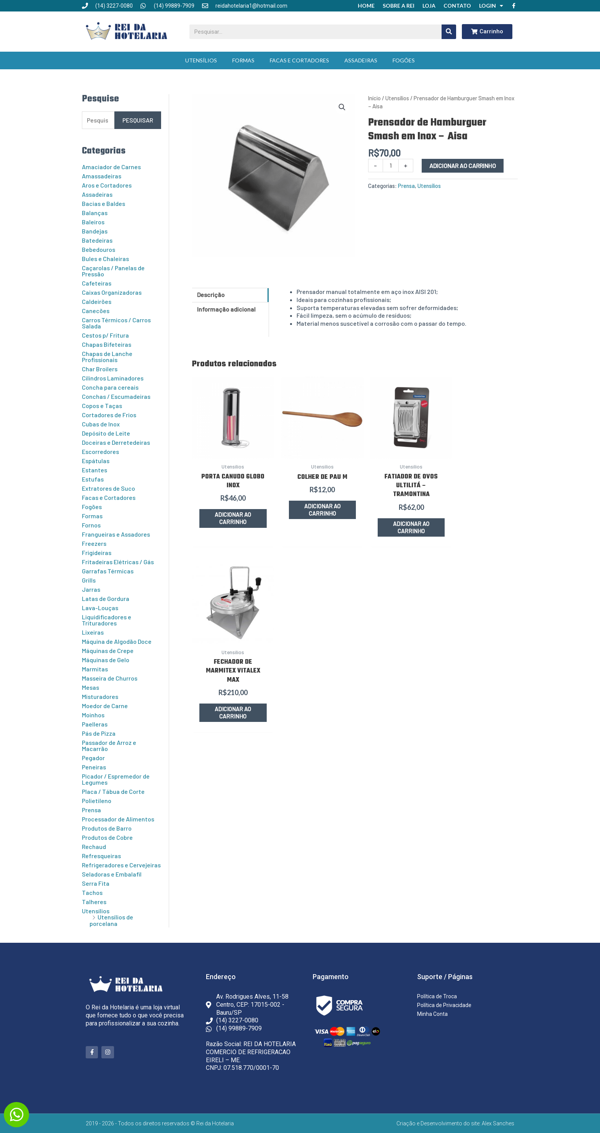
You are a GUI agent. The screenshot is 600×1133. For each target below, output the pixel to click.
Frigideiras (96, 552)
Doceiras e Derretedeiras (116, 442)
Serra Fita (95, 883)
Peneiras (94, 767)
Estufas (93, 479)
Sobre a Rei (398, 5)
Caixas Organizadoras (112, 292)
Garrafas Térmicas (108, 571)
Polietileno (96, 800)
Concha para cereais (110, 387)
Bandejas (95, 231)
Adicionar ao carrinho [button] (230, 513)
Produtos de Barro (107, 828)
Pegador (93, 757)
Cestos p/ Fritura (105, 335)
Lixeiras (93, 632)
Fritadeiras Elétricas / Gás (118, 561)
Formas (243, 60)
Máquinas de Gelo (105, 659)
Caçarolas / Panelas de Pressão (113, 271)
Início (374, 98)
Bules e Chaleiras (105, 258)
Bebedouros (98, 249)
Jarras (91, 589)
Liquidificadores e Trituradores (106, 620)
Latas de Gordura (105, 598)
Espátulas (95, 460)
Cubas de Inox (101, 424)
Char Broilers (99, 368)
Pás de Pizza (99, 733)
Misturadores (100, 696)
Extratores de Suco (108, 488)
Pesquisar (137, 120)
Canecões (95, 310)
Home (366, 5)
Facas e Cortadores (299, 60)
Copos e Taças (102, 405)
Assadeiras (360, 60)
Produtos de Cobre (107, 837)
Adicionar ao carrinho (462, 165)
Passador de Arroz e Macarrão (109, 745)
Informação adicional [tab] (226, 309)
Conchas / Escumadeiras (116, 396)
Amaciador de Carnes (111, 166)
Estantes (94, 469)
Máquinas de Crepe (108, 650)
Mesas (90, 687)
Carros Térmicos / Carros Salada (116, 323)
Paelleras (95, 724)
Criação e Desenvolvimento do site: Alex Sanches (455, 1123)
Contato (457, 5)
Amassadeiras (101, 176)
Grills (89, 580)
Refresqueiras (101, 855)
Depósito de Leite (106, 433)
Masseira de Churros (109, 678)
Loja (428, 5)
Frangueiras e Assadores (116, 534)
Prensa (91, 809)
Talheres (94, 901)
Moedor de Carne (105, 705)
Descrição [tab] (211, 294)
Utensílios (201, 60)
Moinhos (93, 714)
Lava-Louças (100, 607)
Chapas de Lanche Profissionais (107, 356)
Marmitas (95, 669)
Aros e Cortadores (107, 185)
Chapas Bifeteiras (106, 344)
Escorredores (100, 451)
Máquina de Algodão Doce (117, 641)
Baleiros (93, 221)
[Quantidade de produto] (391, 165)
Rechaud (94, 846)
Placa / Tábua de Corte (113, 791)
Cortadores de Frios (109, 414)
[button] (342, 107)
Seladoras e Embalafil (112, 874)
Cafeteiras (96, 283)
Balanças (95, 212)
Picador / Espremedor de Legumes (116, 779)
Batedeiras (97, 240)
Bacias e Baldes (103, 203)
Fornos (91, 525)
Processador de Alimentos (118, 819)
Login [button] (491, 5)
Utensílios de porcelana (111, 920)
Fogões (404, 60)
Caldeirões (96, 301)
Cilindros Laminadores (112, 378)
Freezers (94, 543)
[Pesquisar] (449, 31)
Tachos (92, 892)
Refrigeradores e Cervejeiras (121, 865)
